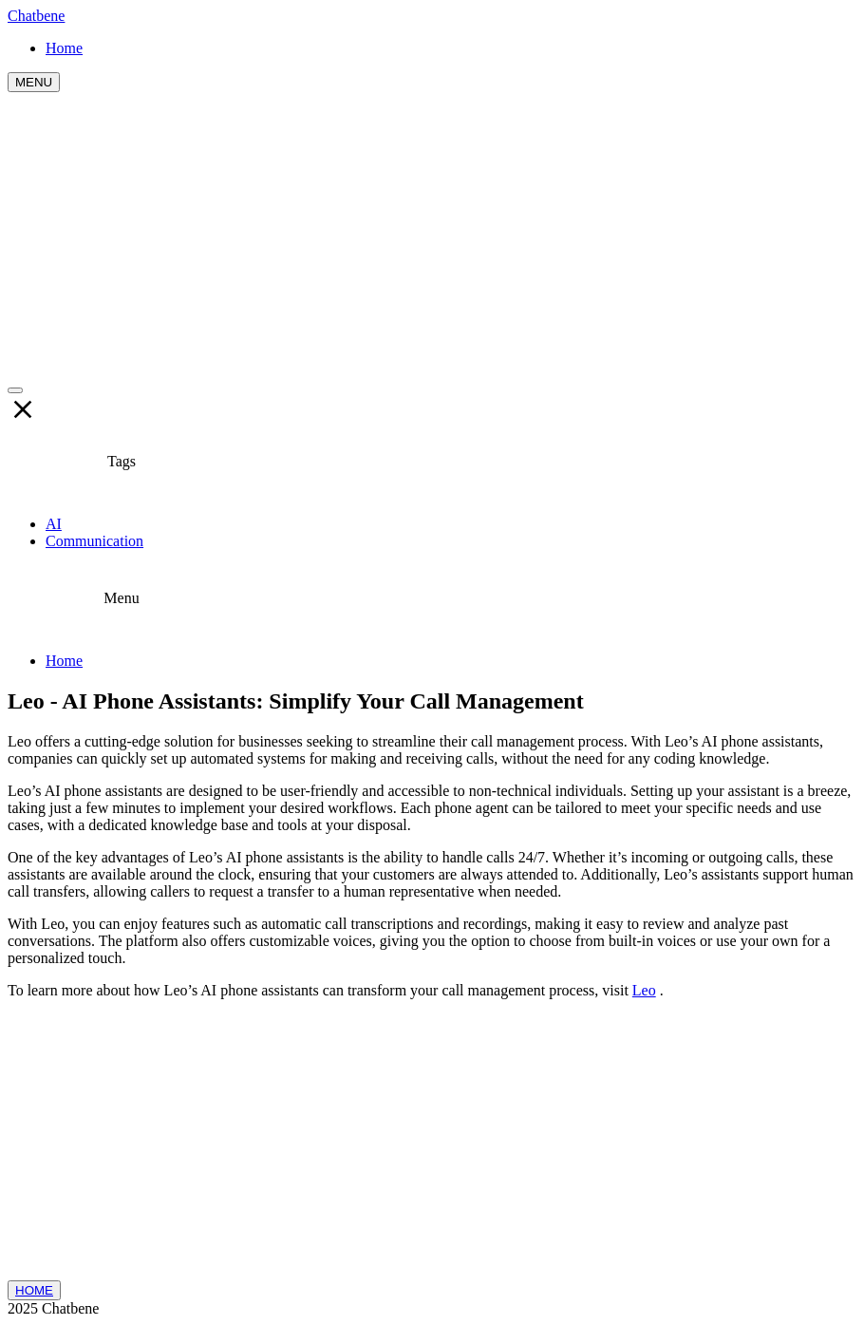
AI (54, 524)
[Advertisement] (432, 235)
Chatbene (36, 16)
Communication (94, 541)
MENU (33, 82)
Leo (644, 990)
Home (64, 661)
